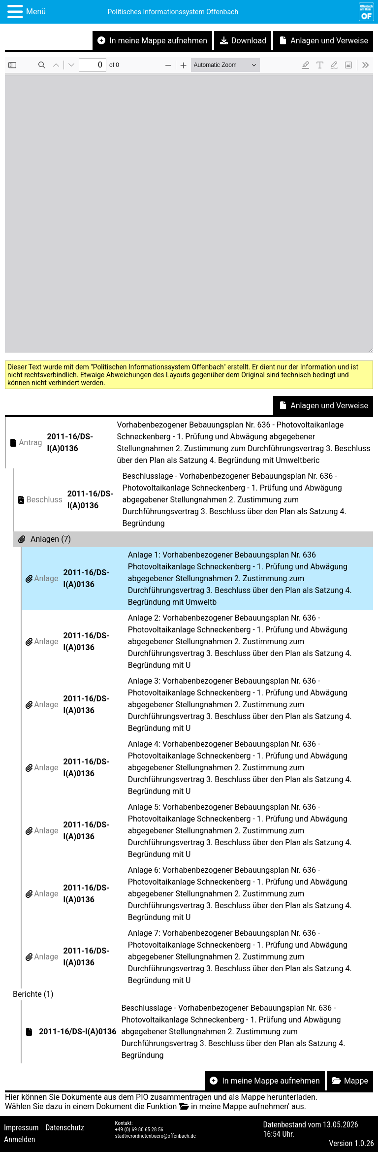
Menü (36, 11)
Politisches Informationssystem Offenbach (173, 12)
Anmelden (19, 1139)
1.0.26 (364, 1143)
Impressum (21, 1127)
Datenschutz (64, 1127)
